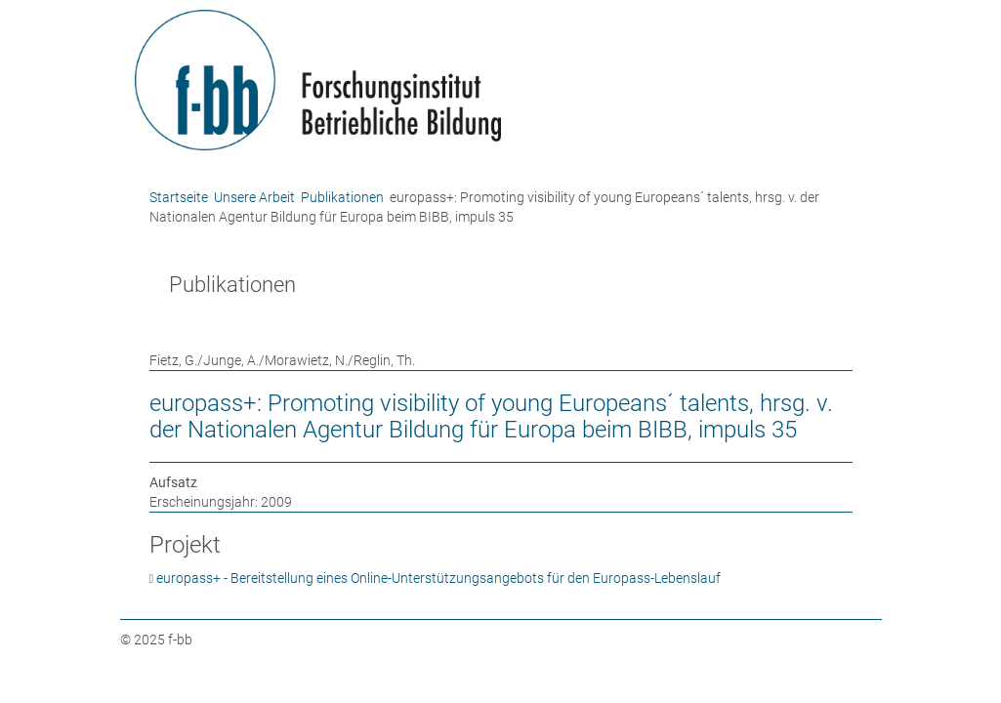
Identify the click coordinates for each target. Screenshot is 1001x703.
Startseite (178, 197)
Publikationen (342, 197)
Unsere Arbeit (254, 197)
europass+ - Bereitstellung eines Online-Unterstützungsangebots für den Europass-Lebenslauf (438, 578)
